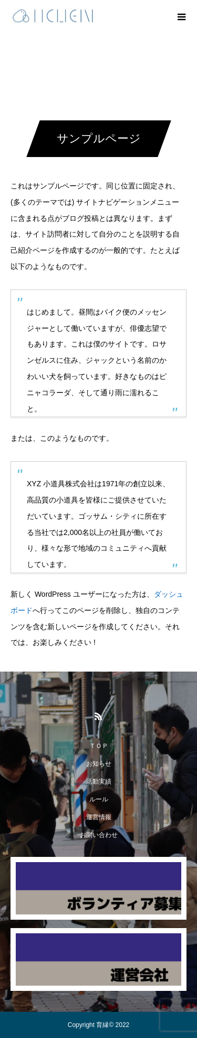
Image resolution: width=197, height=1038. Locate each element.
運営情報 (98, 817)
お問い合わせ (99, 835)
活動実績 (98, 781)
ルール (98, 799)
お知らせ (98, 763)
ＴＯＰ (98, 746)
